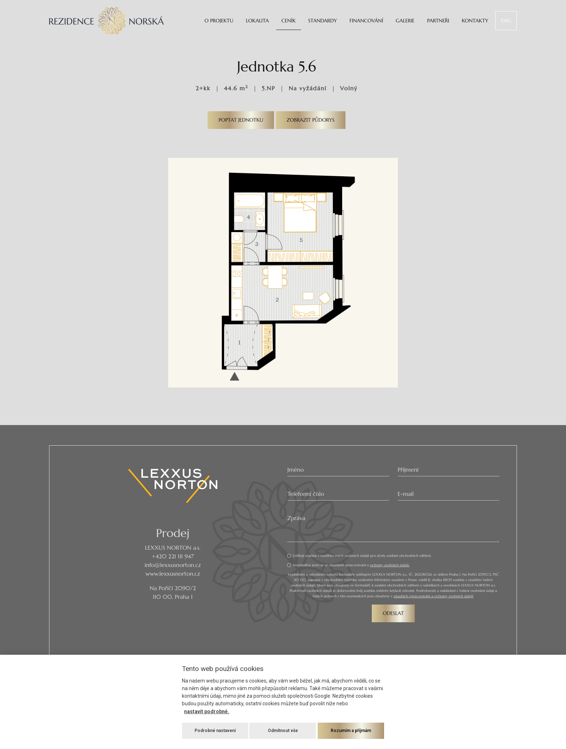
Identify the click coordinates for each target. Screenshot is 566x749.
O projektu (218, 20)
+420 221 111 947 (173, 556)
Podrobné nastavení (215, 730)
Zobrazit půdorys (311, 120)
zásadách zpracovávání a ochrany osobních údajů (433, 596)
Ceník (289, 20)
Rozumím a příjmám (351, 730)
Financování (366, 20)
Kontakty (475, 20)
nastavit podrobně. (206, 711)
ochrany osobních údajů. (390, 565)
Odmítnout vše (283, 730)
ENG (506, 20)
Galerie (405, 20)
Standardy (322, 20)
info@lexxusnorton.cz (173, 564)
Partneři (438, 20)
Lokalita (257, 20)
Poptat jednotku (240, 120)
